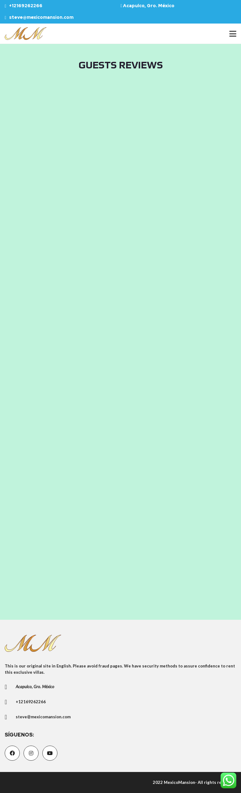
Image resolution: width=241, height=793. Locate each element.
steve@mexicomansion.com (39, 17)
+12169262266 (23, 5)
